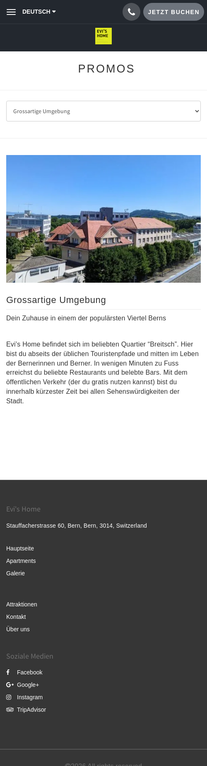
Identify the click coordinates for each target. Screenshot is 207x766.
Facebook (24, 672)
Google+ (22, 684)
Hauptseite (20, 548)
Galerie (15, 573)
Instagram (24, 697)
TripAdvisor (26, 709)
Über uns (18, 629)
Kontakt (16, 616)
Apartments (21, 561)
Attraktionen (21, 604)
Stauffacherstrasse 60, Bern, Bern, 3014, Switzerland (76, 525)
